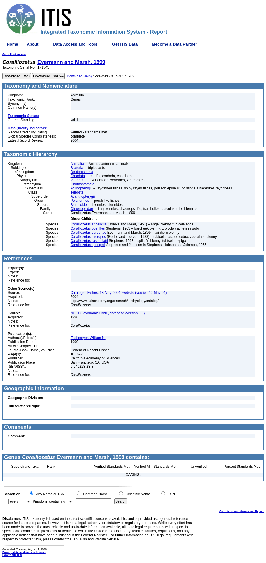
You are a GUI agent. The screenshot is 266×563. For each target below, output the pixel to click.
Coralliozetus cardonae (89, 232)
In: (5, 501)
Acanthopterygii (83, 196)
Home (12, 44)
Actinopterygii (81, 188)
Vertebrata (79, 180)
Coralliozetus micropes (88, 237)
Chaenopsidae (82, 209)
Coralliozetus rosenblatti (89, 241)
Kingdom (40, 501)
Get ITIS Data (125, 44)
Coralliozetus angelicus (89, 224)
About (32, 44)
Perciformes (80, 201)
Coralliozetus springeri (88, 245)
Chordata (78, 176)
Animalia (77, 164)
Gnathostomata (83, 184)
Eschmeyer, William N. (88, 338)
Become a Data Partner (174, 44)
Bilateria (77, 168)
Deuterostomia (82, 172)
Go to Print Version (14, 54)
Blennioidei (79, 205)
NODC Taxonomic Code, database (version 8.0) (108, 313)
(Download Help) (79, 76)
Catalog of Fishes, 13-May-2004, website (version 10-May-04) (119, 293)
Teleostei (77, 192)
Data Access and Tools (75, 44)
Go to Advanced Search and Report (241, 511)
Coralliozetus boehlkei (88, 228)
